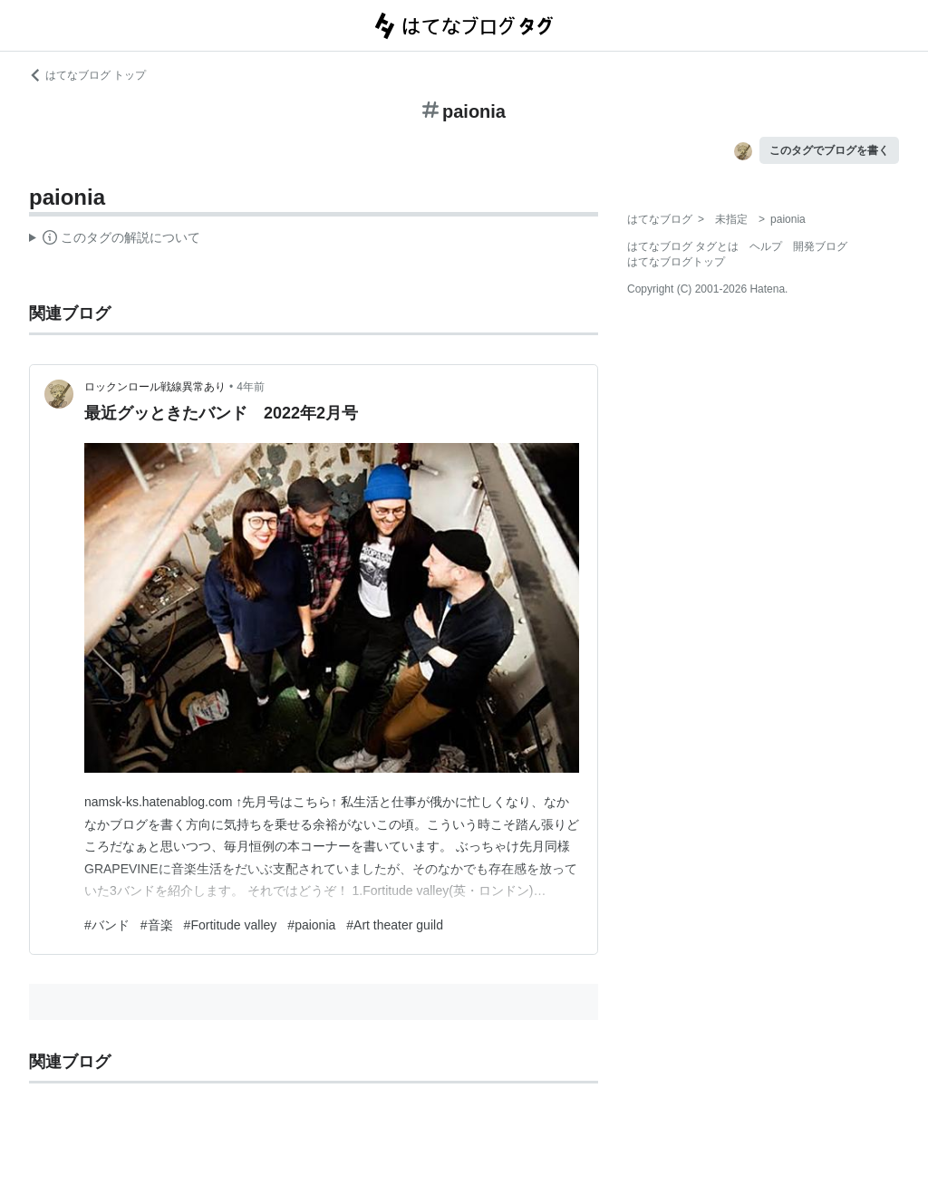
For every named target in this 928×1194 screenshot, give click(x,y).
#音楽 (156, 925)
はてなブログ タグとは (683, 246)
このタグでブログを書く (829, 150)
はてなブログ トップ (87, 75)
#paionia (311, 925)
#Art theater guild (394, 925)
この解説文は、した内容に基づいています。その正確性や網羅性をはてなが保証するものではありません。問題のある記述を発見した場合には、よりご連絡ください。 (114, 240)
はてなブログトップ (676, 261)
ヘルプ (765, 246)
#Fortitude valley (230, 925)
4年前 (251, 386)
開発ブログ (820, 246)
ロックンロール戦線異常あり (155, 386)
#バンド (107, 925)
